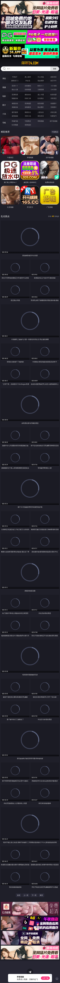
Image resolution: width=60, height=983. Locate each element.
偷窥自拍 (15, 103)
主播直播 (41, 89)
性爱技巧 (53, 116)
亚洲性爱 (15, 94)
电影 (4, 96)
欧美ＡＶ (41, 86)
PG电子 (14, 77)
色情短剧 (28, 125)
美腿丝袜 (15, 107)
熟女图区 (41, 107)
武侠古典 (53, 112)
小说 (4, 114)
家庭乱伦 (28, 112)
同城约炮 (15, 121)
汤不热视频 (53, 121)
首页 (18, 895)
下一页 (34, 895)
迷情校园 (15, 116)
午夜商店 (28, 121)
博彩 (4, 78)
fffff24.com (30, 63)
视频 (4, 87)
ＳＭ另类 (53, 89)
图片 (4, 105)
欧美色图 (41, 103)
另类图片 (53, 107)
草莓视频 (41, 121)
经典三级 (28, 98)
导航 (4, 122)
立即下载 (45, 978)
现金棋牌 (41, 81)
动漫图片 (53, 103)
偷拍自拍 (28, 94)
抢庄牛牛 (53, 81)
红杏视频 (15, 125)
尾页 (41, 895)
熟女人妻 (15, 89)
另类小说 (28, 116)
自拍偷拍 (28, 86)
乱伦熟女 (41, 98)
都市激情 (15, 112)
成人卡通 (41, 94)
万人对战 (41, 77)
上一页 (26, 895)
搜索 (54, 69)
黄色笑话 (41, 116)
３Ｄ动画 (53, 86)
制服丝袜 (15, 98)
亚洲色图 (28, 103)
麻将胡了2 (14, 81)
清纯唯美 (28, 107)
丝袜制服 (28, 89)
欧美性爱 (53, 94)
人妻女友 (41, 112)
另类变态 (53, 98)
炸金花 (27, 81)
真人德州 (28, 77)
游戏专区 (53, 77)
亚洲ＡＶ (15, 86)
